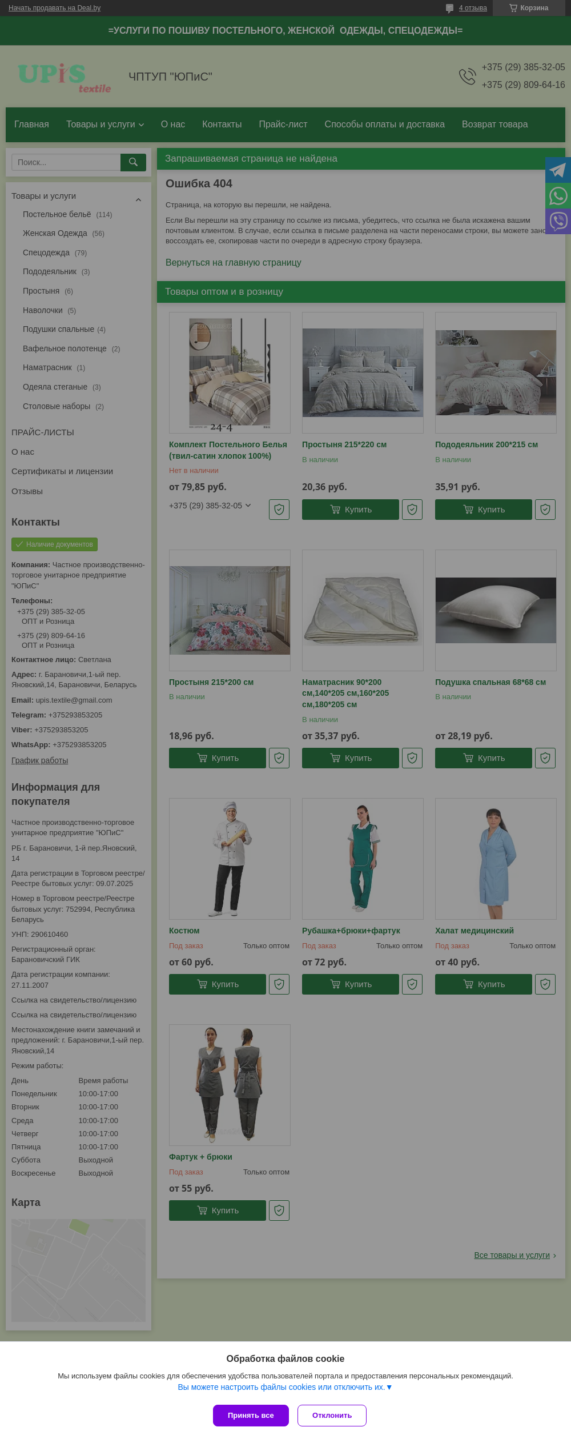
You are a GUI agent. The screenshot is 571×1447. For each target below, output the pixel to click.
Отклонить (335, 1415)
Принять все (251, 1415)
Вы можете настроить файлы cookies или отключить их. (281, 1389)
